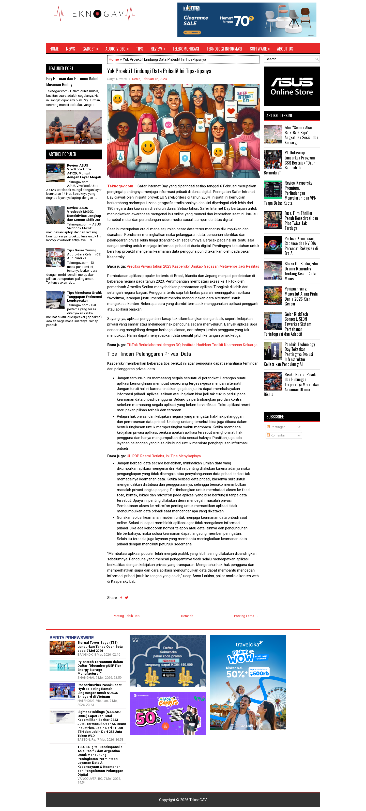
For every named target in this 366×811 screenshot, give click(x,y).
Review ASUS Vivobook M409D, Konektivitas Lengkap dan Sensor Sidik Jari (84, 214)
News (70, 49)
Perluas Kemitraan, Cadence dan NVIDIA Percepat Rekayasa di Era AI (301, 245)
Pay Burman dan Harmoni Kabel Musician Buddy (72, 81)
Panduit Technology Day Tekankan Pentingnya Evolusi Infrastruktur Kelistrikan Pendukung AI (289, 354)
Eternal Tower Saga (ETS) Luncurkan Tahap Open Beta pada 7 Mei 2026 (100, 646)
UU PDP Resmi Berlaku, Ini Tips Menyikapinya (164, 456)
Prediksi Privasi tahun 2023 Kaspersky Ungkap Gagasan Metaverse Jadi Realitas (193, 266)
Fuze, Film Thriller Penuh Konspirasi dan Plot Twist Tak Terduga (301, 220)
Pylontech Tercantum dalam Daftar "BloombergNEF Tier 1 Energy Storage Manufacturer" (101, 668)
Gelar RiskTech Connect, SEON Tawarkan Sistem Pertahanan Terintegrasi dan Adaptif (287, 324)
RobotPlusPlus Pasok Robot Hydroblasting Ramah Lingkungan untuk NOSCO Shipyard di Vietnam (99, 691)
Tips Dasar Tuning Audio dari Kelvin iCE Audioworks (83, 254)
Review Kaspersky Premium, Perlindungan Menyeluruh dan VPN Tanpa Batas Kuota (290, 193)
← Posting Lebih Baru (124, 616)
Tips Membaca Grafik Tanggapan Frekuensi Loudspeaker (84, 296)
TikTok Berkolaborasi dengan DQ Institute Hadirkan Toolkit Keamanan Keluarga (192, 345)
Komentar (276, 435)
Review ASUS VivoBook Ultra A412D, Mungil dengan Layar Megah (84, 171)
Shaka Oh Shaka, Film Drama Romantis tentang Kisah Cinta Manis (301, 271)
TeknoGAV (198, 800)
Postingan (276, 427)
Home (54, 49)
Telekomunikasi (186, 49)
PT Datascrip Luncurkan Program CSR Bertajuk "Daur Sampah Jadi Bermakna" (289, 162)
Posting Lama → (246, 616)
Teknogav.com (120, 186)
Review (160, 47)
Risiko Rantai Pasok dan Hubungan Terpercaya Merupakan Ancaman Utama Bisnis (291, 384)
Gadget (92, 47)
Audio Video (118, 47)
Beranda (187, 616)
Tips (139, 49)
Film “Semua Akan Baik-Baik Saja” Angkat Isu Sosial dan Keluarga (301, 134)
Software (261, 47)
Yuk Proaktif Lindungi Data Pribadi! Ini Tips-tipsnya (159, 71)
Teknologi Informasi (224, 49)
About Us (285, 49)
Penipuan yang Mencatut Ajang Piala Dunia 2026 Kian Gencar (301, 296)
